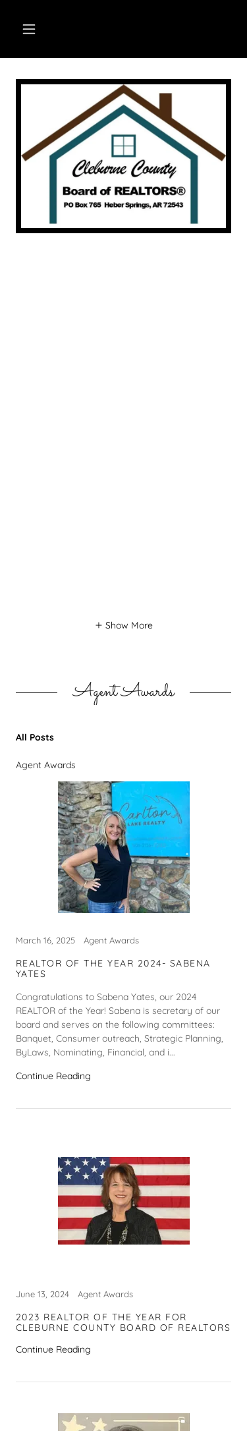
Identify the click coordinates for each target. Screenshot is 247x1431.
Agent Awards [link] (46, 765)
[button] (29, 29)
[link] (123, 945)
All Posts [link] (35, 737)
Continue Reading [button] (53, 1076)
